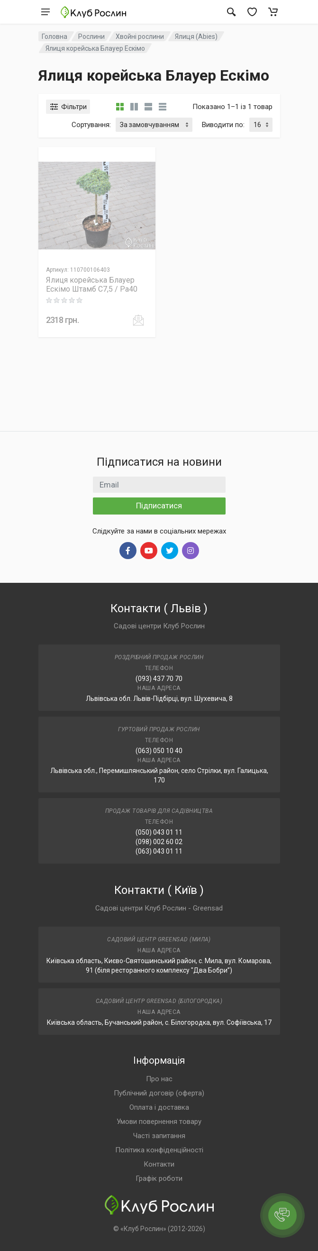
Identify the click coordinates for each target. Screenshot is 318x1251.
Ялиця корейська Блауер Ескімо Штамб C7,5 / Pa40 (91, 285)
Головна (54, 36)
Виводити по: (223, 124)
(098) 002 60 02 (159, 842)
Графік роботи (159, 1178)
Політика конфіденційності (159, 1150)
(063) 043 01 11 (159, 851)
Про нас (159, 1079)
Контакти (159, 1164)
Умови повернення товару (159, 1121)
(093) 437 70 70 (159, 678)
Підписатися (159, 505)
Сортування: (91, 124)
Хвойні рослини (140, 36)
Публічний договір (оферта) (159, 1093)
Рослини (91, 36)
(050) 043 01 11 (159, 832)
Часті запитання (159, 1135)
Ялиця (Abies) (196, 36)
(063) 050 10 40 (159, 750)
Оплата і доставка (159, 1107)
